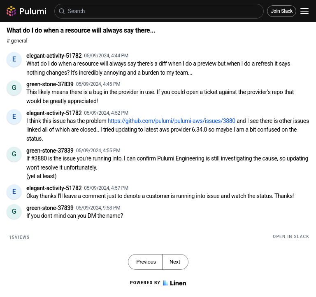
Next (175, 262)
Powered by (158, 282)
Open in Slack (291, 236)
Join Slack (282, 11)
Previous (146, 262)
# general (17, 41)
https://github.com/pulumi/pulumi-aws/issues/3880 (171, 121)
